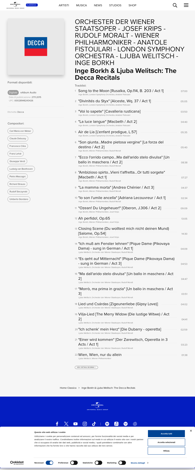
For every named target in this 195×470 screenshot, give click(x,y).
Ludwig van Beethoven (21, 169)
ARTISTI (64, 5)
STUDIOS (115, 5)
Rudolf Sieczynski (18, 191)
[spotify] (107, 425)
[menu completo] (186, 5)
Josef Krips (142, 28)
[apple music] (116, 425)
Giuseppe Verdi (17, 161)
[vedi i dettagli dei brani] (86, 369)
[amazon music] (125, 425)
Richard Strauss (17, 184)
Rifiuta (166, 453)
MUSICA (81, 5)
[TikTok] (94, 425)
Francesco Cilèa (18, 146)
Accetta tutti (166, 435)
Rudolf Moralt (102, 35)
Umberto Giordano (19, 199)
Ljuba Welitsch (147, 56)
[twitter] (66, 425)
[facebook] (57, 425)
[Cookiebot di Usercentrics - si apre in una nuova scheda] (17, 465)
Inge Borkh (94, 63)
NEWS (98, 5)
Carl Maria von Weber (20, 131)
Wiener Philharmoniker (117, 38)
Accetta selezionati (166, 444)
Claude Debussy (18, 138)
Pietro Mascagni (18, 176)
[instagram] (85, 425)
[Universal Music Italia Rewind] (135, 425)
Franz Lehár (15, 153)
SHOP (132, 5)
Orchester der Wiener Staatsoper (115, 25)
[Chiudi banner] (191, 433)
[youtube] (75, 425)
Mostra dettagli (138, 465)
